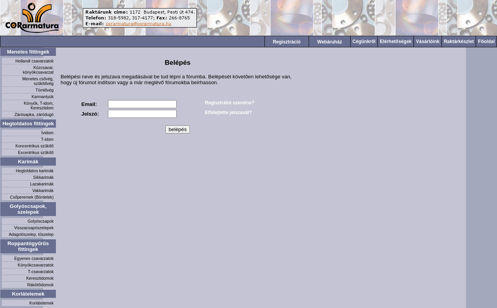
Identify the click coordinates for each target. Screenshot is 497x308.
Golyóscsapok (41, 221)
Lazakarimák (42, 184)
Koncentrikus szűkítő (35, 146)
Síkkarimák (43, 177)
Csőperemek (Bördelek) (32, 197)
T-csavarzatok (41, 271)
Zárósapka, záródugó (34, 114)
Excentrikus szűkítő (36, 152)
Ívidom (48, 132)
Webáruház (329, 42)
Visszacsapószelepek (34, 227)
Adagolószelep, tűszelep (31, 234)
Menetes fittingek (28, 52)
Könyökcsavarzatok (36, 265)
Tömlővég (44, 90)
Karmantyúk (42, 96)
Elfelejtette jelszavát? (228, 112)
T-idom (47, 139)
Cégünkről (364, 41)
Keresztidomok (40, 278)
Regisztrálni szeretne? (229, 103)
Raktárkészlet (459, 41)
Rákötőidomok (40, 284)
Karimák (28, 161)
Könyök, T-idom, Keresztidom (39, 105)
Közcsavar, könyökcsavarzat (38, 69)
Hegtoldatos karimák (35, 170)
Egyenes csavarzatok (34, 258)
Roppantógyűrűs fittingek (28, 246)
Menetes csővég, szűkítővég (38, 81)
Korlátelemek (28, 294)
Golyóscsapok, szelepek (28, 209)
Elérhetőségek (396, 41)
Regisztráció (287, 42)
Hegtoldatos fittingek (28, 123)
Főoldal (486, 41)
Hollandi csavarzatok (35, 61)
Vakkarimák (43, 190)
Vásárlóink (428, 41)
